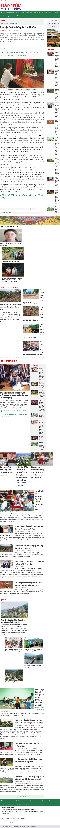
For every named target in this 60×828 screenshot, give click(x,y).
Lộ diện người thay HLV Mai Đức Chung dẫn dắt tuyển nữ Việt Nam (57, 197)
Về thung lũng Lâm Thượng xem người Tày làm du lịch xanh (41, 446)
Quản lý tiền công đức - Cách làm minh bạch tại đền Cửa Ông (13, 621)
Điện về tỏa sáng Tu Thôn (12, 682)
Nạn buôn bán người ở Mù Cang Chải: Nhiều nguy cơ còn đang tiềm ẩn (19, 52)
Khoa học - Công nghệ (48, 12)
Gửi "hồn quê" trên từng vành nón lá (41, 416)
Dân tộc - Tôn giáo (11, 12)
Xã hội (31, 12)
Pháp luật (41, 12)
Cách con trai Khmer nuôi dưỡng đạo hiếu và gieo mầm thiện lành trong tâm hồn (37, 472)
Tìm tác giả (52, 26)
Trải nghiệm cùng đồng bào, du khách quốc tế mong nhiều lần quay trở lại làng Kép (14, 395)
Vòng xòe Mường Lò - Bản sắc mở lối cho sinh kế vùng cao (42, 394)
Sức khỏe (2, 16)
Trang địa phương (9, 16)
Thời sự (5, 12)
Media (19, 16)
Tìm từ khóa (53, 23)
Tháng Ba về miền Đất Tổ (42, 438)
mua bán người (11, 209)
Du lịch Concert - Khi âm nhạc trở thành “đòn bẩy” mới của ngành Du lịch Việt (42, 405)
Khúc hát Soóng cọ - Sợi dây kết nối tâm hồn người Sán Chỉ (33, 650)
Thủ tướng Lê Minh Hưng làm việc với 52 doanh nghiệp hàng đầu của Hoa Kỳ (57, 127)
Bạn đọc (3, 23)
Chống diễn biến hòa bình (12, 23)
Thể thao (17, 764)
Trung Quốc (3, 209)
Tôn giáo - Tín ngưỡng (5, 511)
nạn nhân (34, 209)
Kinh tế (22, 12)
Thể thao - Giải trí (25, 16)
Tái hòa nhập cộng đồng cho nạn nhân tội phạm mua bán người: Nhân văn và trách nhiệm (12, 279)
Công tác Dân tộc (19, 748)
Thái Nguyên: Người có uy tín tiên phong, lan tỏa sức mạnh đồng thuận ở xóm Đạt (57, 166)
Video (4, 600)
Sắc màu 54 (18, 12)
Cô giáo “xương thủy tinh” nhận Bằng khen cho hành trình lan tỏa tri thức (57, 77)
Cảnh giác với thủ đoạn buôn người (17, 55)
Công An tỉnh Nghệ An (20, 209)
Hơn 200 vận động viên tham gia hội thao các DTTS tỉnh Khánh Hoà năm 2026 (39, 697)
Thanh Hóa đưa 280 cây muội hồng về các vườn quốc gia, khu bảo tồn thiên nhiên (57, 214)
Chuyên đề (15, 16)
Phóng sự (27, 12)
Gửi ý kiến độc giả (6, 213)
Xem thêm (22, 796)
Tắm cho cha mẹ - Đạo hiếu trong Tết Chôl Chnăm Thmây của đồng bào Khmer (57, 59)
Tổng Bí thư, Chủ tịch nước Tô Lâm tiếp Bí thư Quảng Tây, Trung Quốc (57, 110)
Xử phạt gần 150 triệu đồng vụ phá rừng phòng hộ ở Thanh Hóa (10, 307)
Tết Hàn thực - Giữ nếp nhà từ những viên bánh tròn (41, 385)
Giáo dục (56, 12)
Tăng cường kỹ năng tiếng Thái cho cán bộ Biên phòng (57, 182)
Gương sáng (35, 12)
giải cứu (28, 209)
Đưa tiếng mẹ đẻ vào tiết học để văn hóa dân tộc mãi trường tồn (14, 650)
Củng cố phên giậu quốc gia (10, 261)
